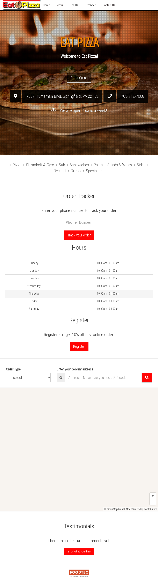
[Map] (79, 449)
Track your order (79, 235)
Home (46, 5)
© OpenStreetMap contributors (140, 509)
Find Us (74, 5)
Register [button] (79, 346)
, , (62, 96)
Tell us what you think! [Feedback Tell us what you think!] (79, 551)
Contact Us (108, 5)
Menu (60, 5)
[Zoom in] (153, 496)
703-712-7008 (132, 96)
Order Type (13, 369)
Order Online (79, 78)
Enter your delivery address (75, 369)
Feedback (90, 5)
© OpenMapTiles (113, 509)
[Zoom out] (153, 502)
